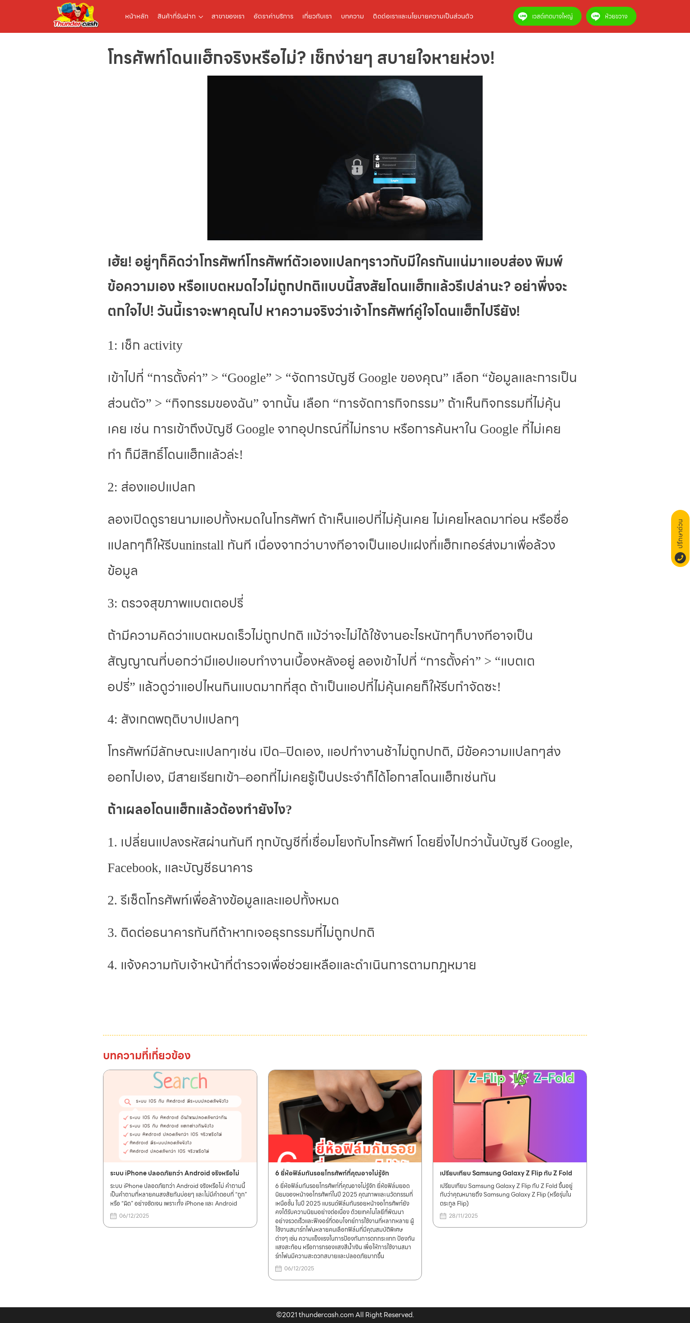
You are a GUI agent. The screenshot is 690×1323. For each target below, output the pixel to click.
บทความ (352, 16)
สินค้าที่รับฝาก (176, 16)
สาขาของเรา (228, 16)
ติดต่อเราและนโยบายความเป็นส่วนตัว (423, 16)
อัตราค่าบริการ (273, 16)
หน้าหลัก (136, 16)
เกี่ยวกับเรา (317, 16)
